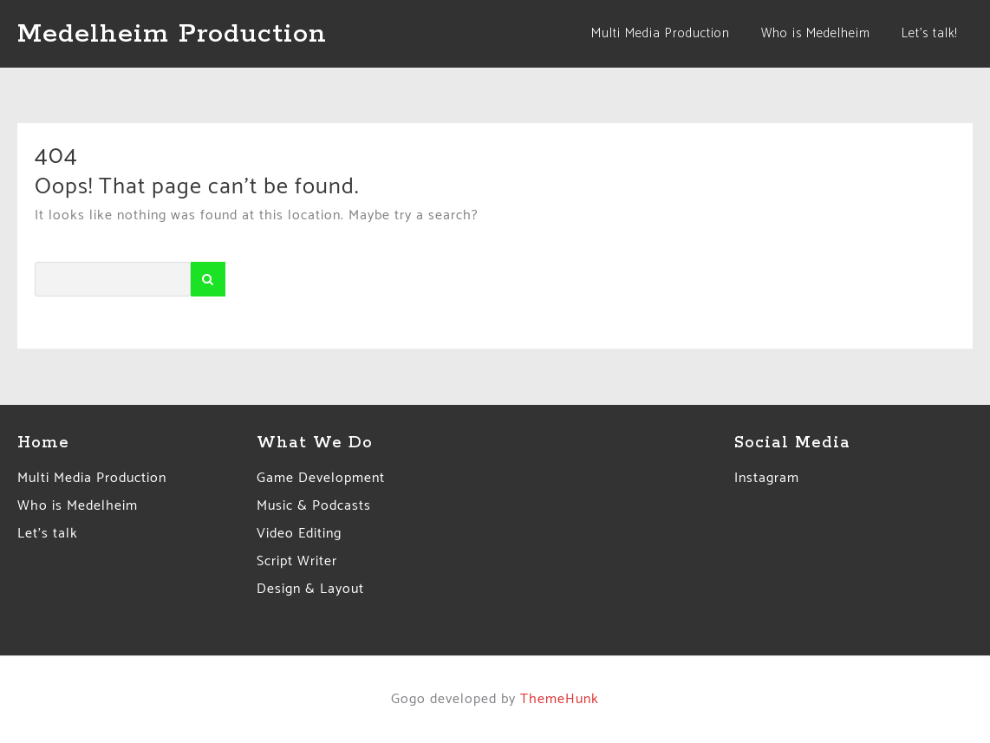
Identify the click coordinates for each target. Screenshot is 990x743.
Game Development (321, 478)
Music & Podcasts (314, 506)
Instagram (766, 478)
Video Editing (299, 533)
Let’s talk (47, 533)
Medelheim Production (172, 33)
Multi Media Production (91, 478)
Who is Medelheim (77, 506)
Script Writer (297, 561)
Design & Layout (310, 589)
